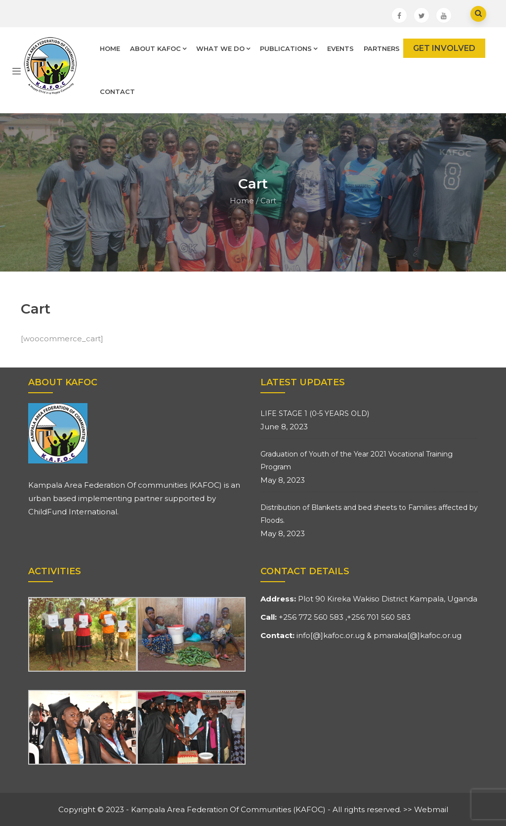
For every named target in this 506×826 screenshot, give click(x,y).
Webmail (431, 809)
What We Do (223, 48)
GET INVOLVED (444, 48)
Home (110, 48)
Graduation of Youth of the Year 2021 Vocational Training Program (356, 460)
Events (340, 48)
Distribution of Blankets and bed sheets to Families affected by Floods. (369, 514)
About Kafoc (158, 48)
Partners (382, 48)
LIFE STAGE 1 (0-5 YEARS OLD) (314, 413)
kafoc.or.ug (344, 635)
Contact (117, 91)
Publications (288, 48)
